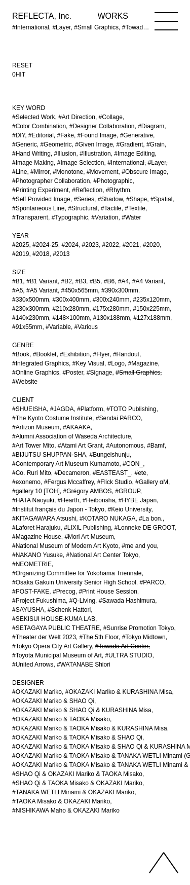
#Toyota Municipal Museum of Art (57, 655)
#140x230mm (30, 317)
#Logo (116, 363)
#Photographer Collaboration (51, 181)
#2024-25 (45, 244)
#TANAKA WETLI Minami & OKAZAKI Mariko (73, 792)
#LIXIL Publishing (87, 527)
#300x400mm (70, 299)
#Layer (157, 162)
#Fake (65, 135)
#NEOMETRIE (32, 564)
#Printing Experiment (40, 190)
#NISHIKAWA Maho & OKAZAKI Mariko (66, 810)
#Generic (24, 144)
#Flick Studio (114, 482)
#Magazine (143, 363)
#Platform (90, 409)
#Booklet (45, 354)
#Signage (99, 372)
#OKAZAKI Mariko (37, 691)
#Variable (58, 326)
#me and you (139, 545)
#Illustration (95, 153)
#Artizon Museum (35, 427)
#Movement (103, 171)
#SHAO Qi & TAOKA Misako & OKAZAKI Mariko (77, 783)
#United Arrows (32, 664)
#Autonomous (124, 445)
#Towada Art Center (121, 646)
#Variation (104, 217)
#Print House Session (108, 591)
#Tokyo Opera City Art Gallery (52, 646)
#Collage (111, 117)
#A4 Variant (148, 281)
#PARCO (151, 582)
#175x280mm (111, 308)
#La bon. (151, 518)
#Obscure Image (144, 171)
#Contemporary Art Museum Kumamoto (65, 463)
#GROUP (127, 491)
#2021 (131, 244)
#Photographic (112, 181)
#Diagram (151, 126)
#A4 (123, 281)
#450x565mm (79, 290)
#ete (140, 472)
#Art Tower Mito (33, 445)
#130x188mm (111, 317)
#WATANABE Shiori (83, 664)
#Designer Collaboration (102, 126)
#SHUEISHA (29, 409)
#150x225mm (151, 308)
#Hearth (69, 500)
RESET (22, 65)
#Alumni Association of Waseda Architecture (71, 436)
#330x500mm (30, 299)
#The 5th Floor (99, 637)
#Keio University (129, 509)
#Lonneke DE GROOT (145, 527)
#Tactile (111, 208)
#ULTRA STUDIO (128, 655)
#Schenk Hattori (69, 609)
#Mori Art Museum (88, 536)
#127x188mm (151, 317)
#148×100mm (71, 317)
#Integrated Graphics (40, 363)
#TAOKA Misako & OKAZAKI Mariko (61, 801)
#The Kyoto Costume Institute (52, 418)
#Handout (126, 354)
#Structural (82, 208)
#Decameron (71, 472)
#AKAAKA (77, 427)
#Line (19, 171)
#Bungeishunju (110, 454)
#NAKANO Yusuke (37, 555)
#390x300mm (119, 290)
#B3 (80, 281)
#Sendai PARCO (118, 418)
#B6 (109, 281)
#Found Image (97, 135)
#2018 (40, 253)
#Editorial (41, 135)
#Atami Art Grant (80, 445)
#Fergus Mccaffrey (69, 482)
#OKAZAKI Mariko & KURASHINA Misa (118, 691)
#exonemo (26, 482)
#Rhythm (118, 190)
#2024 (69, 244)
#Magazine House (36, 536)
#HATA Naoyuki (33, 500)
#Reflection (87, 190)
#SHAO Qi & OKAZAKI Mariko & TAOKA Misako (77, 774)
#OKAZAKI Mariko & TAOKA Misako (61, 719)
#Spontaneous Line (38, 208)
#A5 (17, 290)
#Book (20, 354)
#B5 (95, 281)
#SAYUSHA (28, 609)
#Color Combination (39, 126)
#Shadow (110, 199)
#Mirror (39, 171)
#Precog (64, 591)
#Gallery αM (151, 482)
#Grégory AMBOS (87, 491)
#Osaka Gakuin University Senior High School (74, 582)
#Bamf (156, 445)
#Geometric (55, 144)
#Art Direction (76, 117)
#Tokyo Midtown (144, 637)
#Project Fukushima (39, 600)
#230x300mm (30, 308)
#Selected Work (33, 117)
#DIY (18, 135)
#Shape (136, 199)
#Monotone (68, 171)
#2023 (90, 244)
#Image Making (33, 162)
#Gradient (130, 144)
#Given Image (94, 144)
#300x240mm (111, 299)
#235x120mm (151, 299)
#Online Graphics (35, 372)
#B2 (66, 281)
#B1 (17, 281)
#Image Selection (80, 162)
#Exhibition (75, 354)
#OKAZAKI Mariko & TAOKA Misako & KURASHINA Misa (89, 728)
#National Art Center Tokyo (102, 555)
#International (125, 162)
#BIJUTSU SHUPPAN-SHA (49, 454)
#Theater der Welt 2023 (44, 637)
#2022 (110, 244)
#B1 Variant (42, 281)
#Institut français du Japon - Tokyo (58, 509)
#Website (24, 381)
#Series (83, 199)
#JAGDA (62, 409)
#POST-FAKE (30, 591)
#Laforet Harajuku (36, 527)
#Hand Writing (31, 153)
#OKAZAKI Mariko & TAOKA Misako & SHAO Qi (77, 737)
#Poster (72, 372)
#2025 (20, 244)
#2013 (61, 253)
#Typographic (70, 217)
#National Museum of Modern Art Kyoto (65, 545)
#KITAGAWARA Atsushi (44, 518)
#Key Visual (88, 363)
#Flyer (101, 354)
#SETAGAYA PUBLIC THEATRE (56, 628)
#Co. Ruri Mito (31, 472)
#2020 (151, 244)
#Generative (136, 135)
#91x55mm (27, 326)
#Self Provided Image (41, 199)
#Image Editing (134, 153)
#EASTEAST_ (112, 472)
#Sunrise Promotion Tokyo (138, 628)
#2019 (20, 253)
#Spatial (161, 199)
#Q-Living (82, 600)
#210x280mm (70, 308)
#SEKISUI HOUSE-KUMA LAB (53, 618)
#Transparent (30, 217)
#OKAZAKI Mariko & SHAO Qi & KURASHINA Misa (81, 710)
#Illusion (65, 153)
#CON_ (133, 463)
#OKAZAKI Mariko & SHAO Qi (53, 701)
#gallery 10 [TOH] (36, 491)
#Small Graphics (138, 372)
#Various (86, 326)
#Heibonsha (99, 500)
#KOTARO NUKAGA (107, 518)
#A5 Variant (42, 290)
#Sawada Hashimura (127, 600)
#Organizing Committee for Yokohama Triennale (76, 573)
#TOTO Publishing (131, 409)
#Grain (155, 144)
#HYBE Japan (138, 500)
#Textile (135, 208)
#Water (131, 217)
